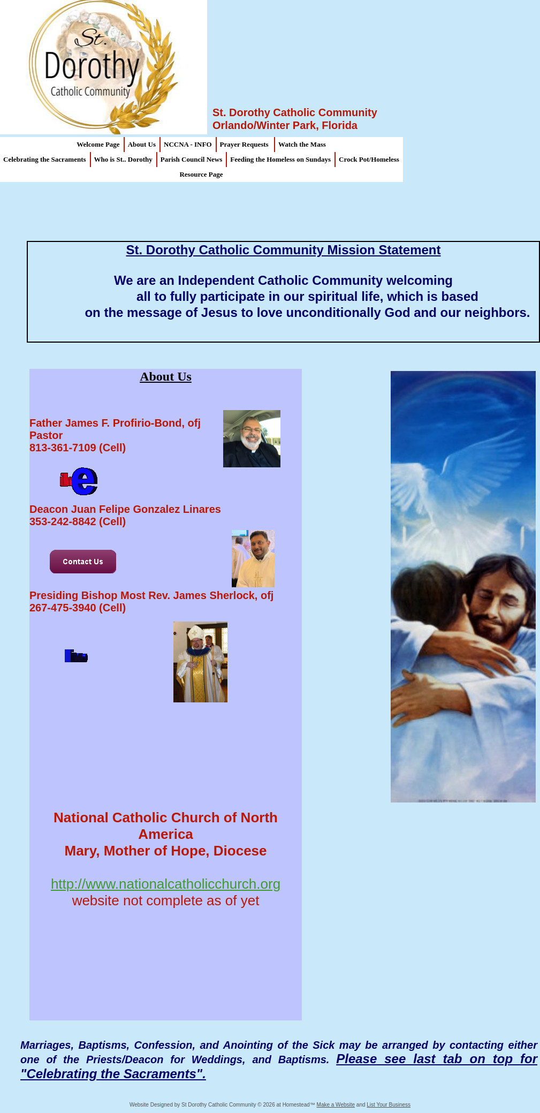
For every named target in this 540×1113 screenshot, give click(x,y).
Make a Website (336, 1105)
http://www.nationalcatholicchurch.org (165, 884)
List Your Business (388, 1105)
